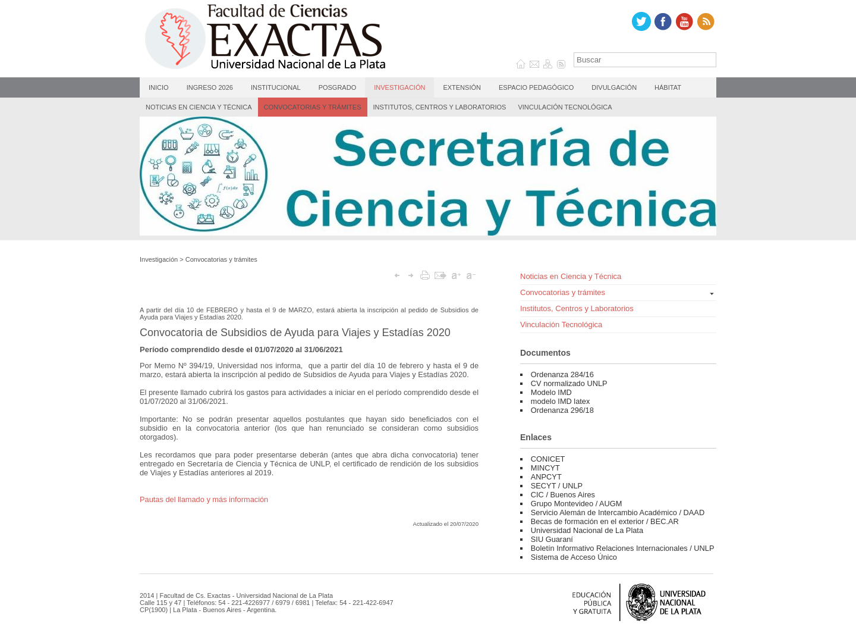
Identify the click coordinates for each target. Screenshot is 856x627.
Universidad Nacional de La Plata (587, 530)
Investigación (399, 87)
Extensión (462, 87)
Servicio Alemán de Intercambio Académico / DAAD (617, 512)
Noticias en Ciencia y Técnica (199, 107)
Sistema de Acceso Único (574, 557)
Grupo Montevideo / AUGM (576, 503)
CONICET (548, 458)
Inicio (159, 87)
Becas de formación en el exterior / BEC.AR (605, 521)
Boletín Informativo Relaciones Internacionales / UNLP (623, 548)
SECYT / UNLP (557, 485)
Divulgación (614, 87)
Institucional (276, 87)
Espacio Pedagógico (536, 87)
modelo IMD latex (560, 401)
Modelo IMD (551, 392)
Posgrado (338, 87)
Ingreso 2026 (210, 87)
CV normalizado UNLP (569, 383)
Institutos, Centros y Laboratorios (439, 107)
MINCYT (545, 467)
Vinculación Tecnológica (565, 107)
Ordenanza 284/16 (562, 374)
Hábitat (667, 87)
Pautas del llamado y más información (204, 499)
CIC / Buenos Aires (563, 494)
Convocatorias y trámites (312, 107)
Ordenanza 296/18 (562, 410)
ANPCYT (546, 476)
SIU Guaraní (552, 539)
